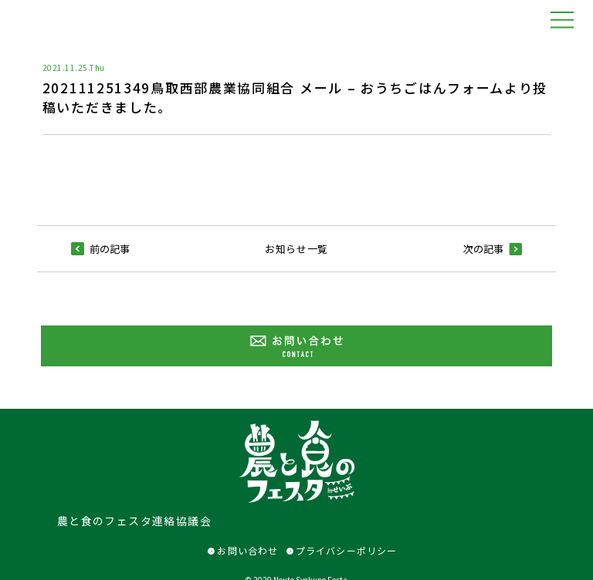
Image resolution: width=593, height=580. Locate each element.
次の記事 (492, 249)
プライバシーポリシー (342, 550)
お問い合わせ (243, 550)
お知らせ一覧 (296, 249)
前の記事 (100, 248)
